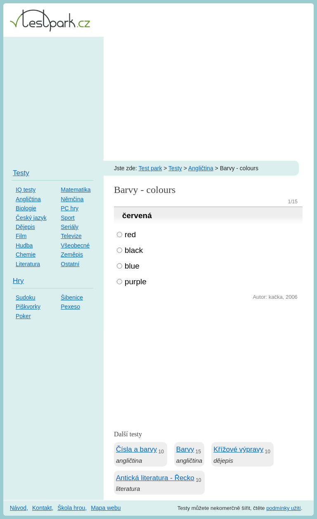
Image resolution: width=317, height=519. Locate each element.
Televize (71, 236)
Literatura (28, 264)
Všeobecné (75, 245)
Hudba (24, 245)
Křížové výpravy (238, 449)
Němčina (72, 199)
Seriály (69, 227)
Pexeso (70, 306)
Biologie (26, 208)
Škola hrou (71, 508)
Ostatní (70, 264)
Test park (150, 168)
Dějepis (25, 227)
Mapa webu (106, 508)
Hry (18, 281)
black (134, 250)
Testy (175, 168)
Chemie (25, 254)
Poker (23, 316)
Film (21, 236)
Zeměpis (72, 254)
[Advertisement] (158, 99)
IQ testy (25, 189)
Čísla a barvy (136, 449)
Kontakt (42, 508)
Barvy (185, 449)
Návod (18, 508)
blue (132, 266)
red (130, 234)
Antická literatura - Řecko (155, 478)
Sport (67, 217)
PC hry (69, 208)
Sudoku (25, 297)
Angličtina (200, 168)
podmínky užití (283, 508)
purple (136, 281)
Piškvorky (28, 306)
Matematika (75, 189)
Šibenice (72, 297)
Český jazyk (31, 217)
